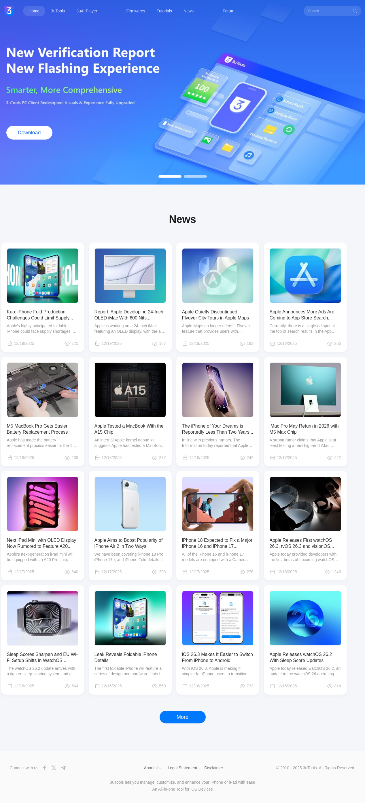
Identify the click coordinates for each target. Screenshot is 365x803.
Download (29, 133)
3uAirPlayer (86, 11)
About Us (152, 768)
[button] (169, 176)
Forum (228, 11)
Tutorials (164, 11)
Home (34, 11)
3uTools (58, 11)
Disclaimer (213, 768)
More (182, 717)
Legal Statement (182, 768)
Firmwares (135, 11)
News (189, 11)
